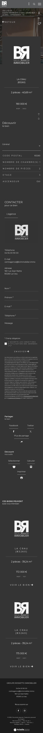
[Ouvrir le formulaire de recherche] (34, 4)
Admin (23, 722)
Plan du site (26, 721)
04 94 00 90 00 (11, 253)
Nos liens (30, 722)
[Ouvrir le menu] (39, 4)
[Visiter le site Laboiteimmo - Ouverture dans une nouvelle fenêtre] (21, 728)
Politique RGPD (18, 724)
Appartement (15, 15)
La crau (5, 15)
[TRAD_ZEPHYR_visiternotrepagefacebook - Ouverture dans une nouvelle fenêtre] (18, 710)
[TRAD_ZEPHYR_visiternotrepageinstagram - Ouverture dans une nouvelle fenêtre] (24, 710)
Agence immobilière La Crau (13, 13)
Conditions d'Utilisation (14, 398)
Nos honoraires (17, 721)
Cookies (27, 724)
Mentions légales (15, 722)
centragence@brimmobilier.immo (20, 262)
